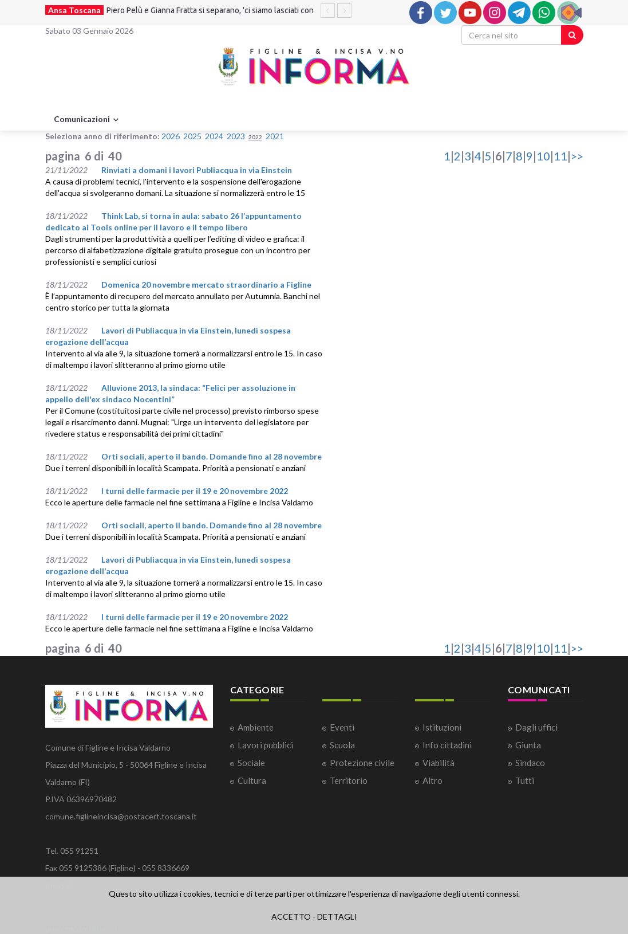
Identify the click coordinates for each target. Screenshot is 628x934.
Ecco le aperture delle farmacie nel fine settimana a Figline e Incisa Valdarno (179, 502)
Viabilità (438, 763)
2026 (170, 136)
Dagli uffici (536, 727)
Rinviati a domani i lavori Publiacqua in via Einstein (196, 170)
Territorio (349, 780)
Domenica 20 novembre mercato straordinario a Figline (206, 284)
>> (577, 156)
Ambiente (256, 727)
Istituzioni (441, 727)
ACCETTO (291, 916)
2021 (275, 136)
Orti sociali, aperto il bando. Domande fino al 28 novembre (211, 456)
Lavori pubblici (265, 745)
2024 (214, 136)
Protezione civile (362, 763)
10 (543, 156)
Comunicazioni (87, 119)
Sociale (251, 763)
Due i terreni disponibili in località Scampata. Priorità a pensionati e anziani (175, 468)
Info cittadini (447, 745)
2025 (192, 136)
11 (560, 156)
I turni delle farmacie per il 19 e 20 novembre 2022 (194, 491)
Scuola (342, 745)
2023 (236, 136)
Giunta (528, 745)
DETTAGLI (337, 916)
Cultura (252, 780)
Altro (432, 780)
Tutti (524, 780)
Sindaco (530, 763)
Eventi (342, 727)
